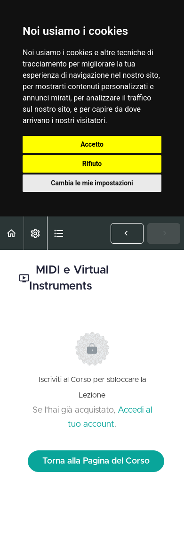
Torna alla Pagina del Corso (96, 461)
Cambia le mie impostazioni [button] (92, 183)
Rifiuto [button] (92, 163)
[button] (12, 233)
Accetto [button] (92, 144)
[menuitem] (35, 233)
